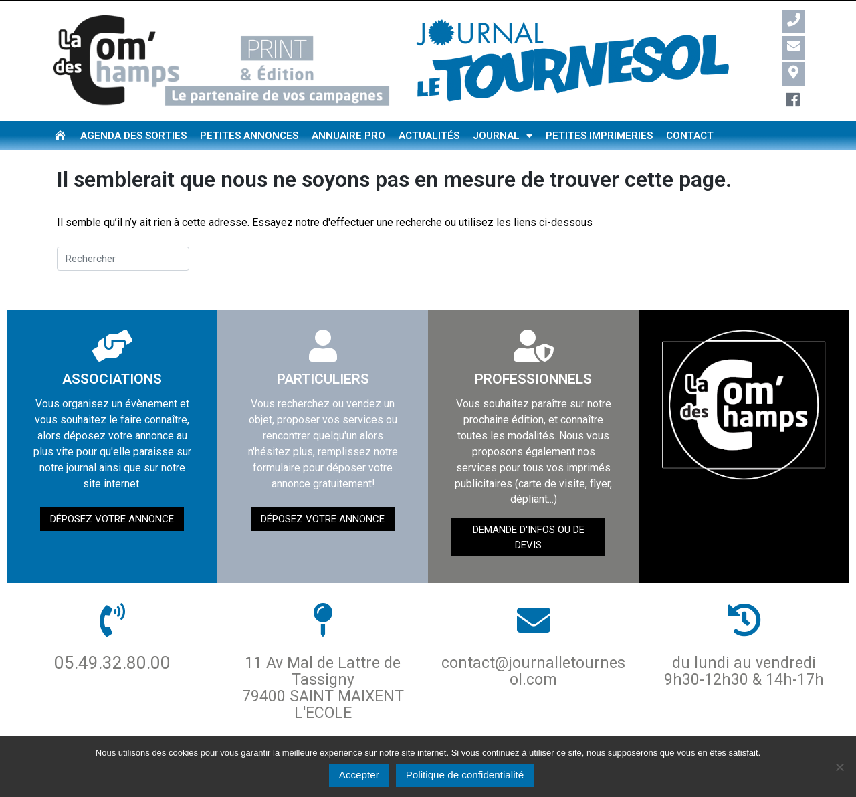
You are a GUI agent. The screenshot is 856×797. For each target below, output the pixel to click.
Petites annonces (249, 136)
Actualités (429, 136)
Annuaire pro (348, 136)
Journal (502, 136)
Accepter (359, 774)
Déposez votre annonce (112, 519)
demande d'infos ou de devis (528, 537)
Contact (690, 136)
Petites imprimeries (599, 136)
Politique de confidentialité (465, 774)
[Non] (839, 767)
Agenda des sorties (133, 136)
